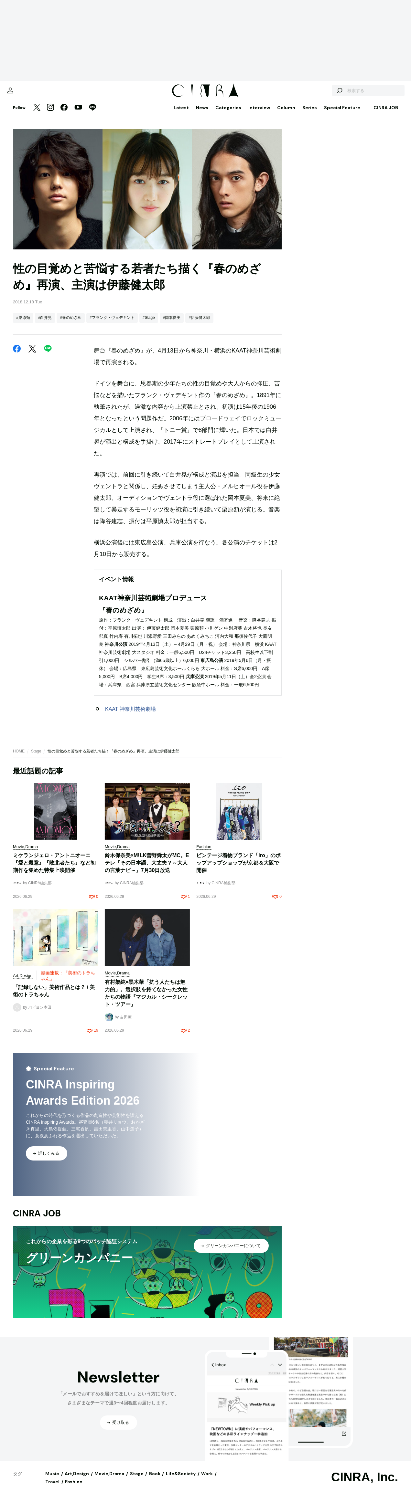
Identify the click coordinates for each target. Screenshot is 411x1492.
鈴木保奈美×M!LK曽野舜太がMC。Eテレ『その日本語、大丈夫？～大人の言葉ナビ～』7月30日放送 (147, 869)
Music (52, 1480)
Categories (228, 114)
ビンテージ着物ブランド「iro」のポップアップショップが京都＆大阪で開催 (238, 869)
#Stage (149, 324)
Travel (52, 1488)
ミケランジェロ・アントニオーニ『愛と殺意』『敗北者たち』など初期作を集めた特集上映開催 (54, 869)
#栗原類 (23, 324)
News (202, 114)
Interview (259, 114)
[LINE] (92, 114)
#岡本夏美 (172, 324)
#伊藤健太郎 (199, 324)
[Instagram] (50, 114)
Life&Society (181, 1480)
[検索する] (323, 94)
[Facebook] (64, 114)
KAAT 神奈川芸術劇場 (130, 715)
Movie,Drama (109, 1480)
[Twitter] (36, 114)
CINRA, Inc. (364, 1483)
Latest (181, 114)
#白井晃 (45, 324)
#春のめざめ (70, 324)
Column (286, 114)
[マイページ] (26, 94)
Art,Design (77, 1480)
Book (154, 1480)
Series (309, 114)
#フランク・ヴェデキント (112, 324)
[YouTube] (78, 114)
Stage (36, 757)
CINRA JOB (385, 114)
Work (207, 1480)
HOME (19, 757)
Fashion (73, 1488)
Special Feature (342, 114)
